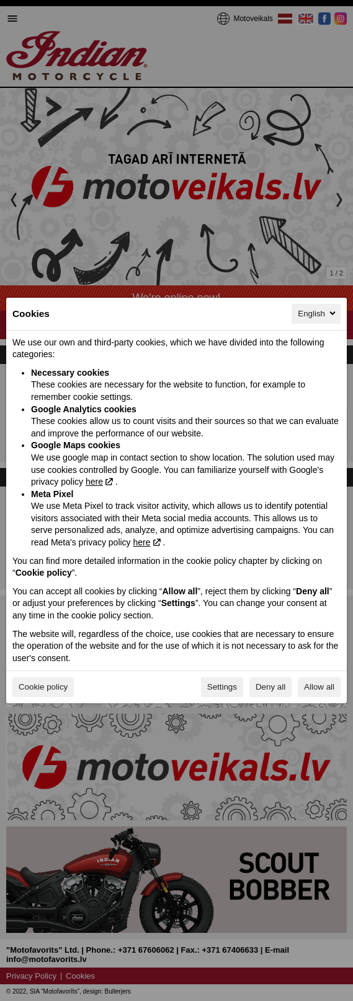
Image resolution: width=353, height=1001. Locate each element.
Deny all (270, 686)
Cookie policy (43, 686)
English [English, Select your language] (317, 313)
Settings (222, 686)
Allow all (319, 686)
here (94, 482)
